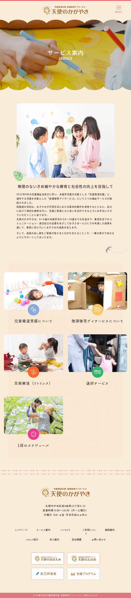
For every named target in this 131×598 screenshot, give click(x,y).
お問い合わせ (99, 539)
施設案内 (110, 530)
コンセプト (65, 530)
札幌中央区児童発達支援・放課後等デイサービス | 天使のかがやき (67, 595)
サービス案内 (43, 530)
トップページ (21, 530)
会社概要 (77, 539)
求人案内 (54, 539)
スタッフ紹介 (32, 539)
